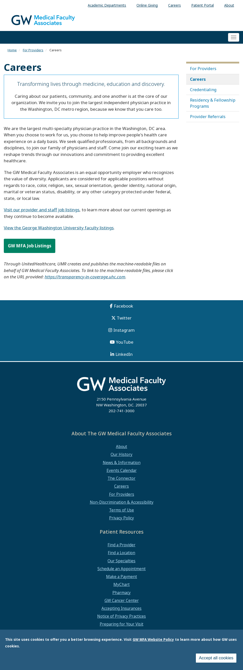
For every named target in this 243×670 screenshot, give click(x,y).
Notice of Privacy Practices (121, 616)
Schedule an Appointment (121, 568)
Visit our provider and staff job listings (41, 210)
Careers (198, 79)
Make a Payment (121, 576)
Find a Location (121, 552)
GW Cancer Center (122, 600)
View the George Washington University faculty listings (59, 228)
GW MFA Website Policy (153, 640)
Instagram (124, 330)
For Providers (33, 50)
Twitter (124, 318)
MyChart (121, 584)
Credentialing (203, 89)
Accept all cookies (216, 658)
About (121, 446)
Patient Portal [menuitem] (202, 5)
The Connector (121, 478)
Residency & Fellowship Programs (212, 103)
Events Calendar (122, 470)
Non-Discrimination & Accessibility (121, 502)
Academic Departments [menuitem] (107, 5)
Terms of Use (121, 510)
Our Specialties (121, 560)
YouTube (124, 342)
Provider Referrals (207, 116)
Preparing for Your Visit (121, 624)
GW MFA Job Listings (29, 246)
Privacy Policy (121, 517)
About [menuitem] (229, 5)
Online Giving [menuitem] (147, 5)
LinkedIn (124, 354)
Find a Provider (121, 544)
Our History (121, 454)
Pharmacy (121, 592)
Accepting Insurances (121, 608)
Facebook (123, 306)
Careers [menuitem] (174, 5)
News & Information (122, 462)
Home (12, 50)
